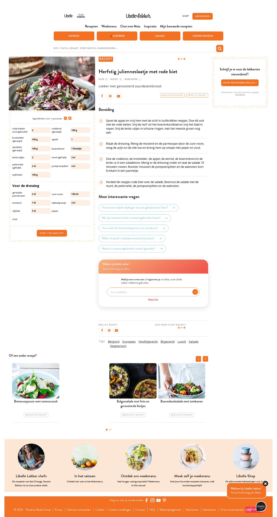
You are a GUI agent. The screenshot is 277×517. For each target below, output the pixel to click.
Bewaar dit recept (172, 95)
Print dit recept (197, 95)
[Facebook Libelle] (146, 500)
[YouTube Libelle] (158, 500)
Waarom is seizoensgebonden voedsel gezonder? (132, 249)
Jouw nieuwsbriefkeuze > (240, 82)
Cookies (99, 510)
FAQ (152, 510)
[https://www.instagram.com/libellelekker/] (152, 500)
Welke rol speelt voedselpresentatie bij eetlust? (132, 238)
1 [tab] (107, 430)
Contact (140, 510)
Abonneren (192, 510)
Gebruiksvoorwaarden (79, 510)
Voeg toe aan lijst (52, 233)
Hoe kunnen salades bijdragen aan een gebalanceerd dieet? (138, 208)
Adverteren (209, 510)
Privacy (58, 510)
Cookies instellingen (120, 510)
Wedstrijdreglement (170, 510)
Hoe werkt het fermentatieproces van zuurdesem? (134, 228)
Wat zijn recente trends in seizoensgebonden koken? (135, 218)
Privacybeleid (240, 95)
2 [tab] (110, 430)
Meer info (153, 299)
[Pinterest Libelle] (164, 500)
